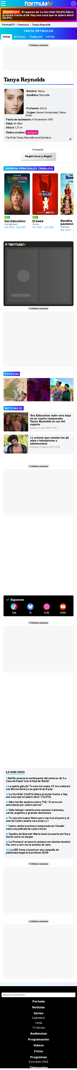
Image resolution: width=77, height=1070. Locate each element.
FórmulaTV (8, 24)
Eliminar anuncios (39, 45)
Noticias (19, 36)
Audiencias (38, 1033)
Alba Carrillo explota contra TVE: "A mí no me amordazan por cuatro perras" (34, 803)
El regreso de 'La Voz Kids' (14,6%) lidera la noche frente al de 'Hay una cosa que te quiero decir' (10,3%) (38, 15)
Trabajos (35, 36)
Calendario (38, 1018)
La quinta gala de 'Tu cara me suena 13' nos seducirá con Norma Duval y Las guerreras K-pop (38, 787)
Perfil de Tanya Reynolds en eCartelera (28, 137)
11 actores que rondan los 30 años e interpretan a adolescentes (49, 440)
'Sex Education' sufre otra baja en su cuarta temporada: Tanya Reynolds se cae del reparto (50, 420)
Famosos (23, 24)
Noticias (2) (13, 408)
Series (38, 1013)
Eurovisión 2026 (38, 1062)
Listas (38, 1023)
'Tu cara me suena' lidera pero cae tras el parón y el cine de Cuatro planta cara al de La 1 (37, 819)
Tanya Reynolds (41, 24)
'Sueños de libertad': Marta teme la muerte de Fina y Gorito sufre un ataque (38, 835)
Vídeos (38, 1045)
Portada (38, 1001)
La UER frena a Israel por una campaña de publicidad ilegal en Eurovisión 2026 (32, 851)
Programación (38, 1039)
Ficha (6, 36)
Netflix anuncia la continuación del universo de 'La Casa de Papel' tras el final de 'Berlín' (36, 779)
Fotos (50, 36)
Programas (38, 1057)
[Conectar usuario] (73, 3)
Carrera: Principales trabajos (29, 168)
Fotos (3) (12, 373)
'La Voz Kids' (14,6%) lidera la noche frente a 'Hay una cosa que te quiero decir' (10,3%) (37, 795)
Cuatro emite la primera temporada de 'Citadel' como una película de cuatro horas (35, 827)
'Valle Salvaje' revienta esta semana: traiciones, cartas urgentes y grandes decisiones (35, 811)
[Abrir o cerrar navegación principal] (3, 3)
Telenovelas (38, 1067)
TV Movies (38, 1028)
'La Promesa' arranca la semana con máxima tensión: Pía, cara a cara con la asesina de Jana (38, 843)
